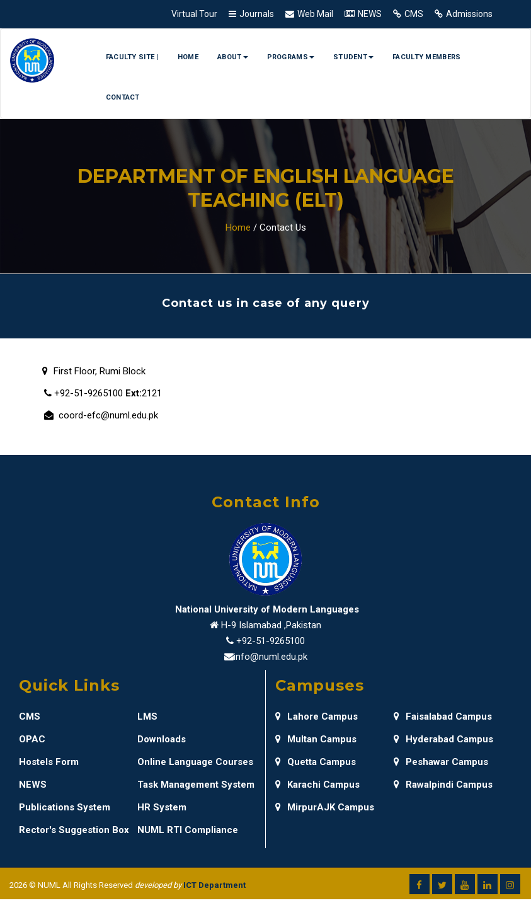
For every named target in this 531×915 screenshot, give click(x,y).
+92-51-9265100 (270, 641)
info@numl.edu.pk (270, 656)
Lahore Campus (316, 716)
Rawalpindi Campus (443, 784)
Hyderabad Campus (443, 739)
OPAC (32, 739)
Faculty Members (426, 57)
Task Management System (195, 784)
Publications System (64, 807)
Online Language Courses (195, 762)
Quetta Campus (315, 762)
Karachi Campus (317, 784)
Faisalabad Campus (443, 716)
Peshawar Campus (441, 762)
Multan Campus (316, 739)
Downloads (161, 739)
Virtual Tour (194, 14)
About (232, 57)
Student (353, 57)
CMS (413, 14)
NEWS (370, 14)
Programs (290, 57)
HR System (161, 807)
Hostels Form (49, 762)
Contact (123, 97)
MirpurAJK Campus (324, 807)
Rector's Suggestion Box (74, 830)
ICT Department (214, 885)
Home (188, 57)
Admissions (469, 14)
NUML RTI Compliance (187, 830)
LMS (147, 716)
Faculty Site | (132, 57)
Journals (256, 14)
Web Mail (315, 14)
